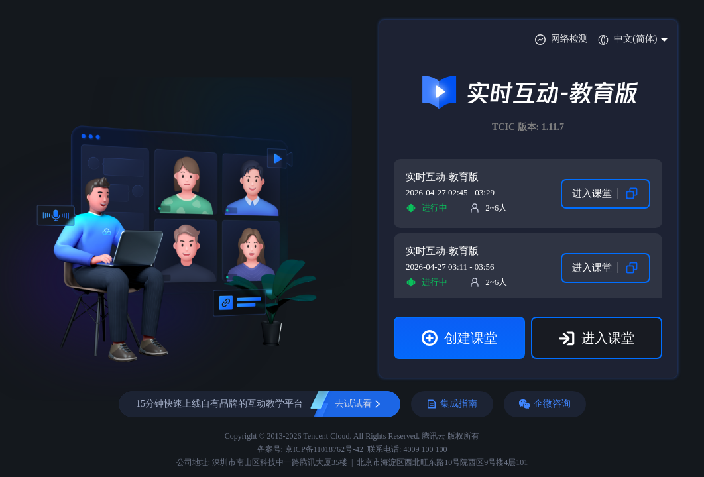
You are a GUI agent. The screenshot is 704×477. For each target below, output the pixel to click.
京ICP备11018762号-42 (324, 449)
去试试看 (353, 404)
